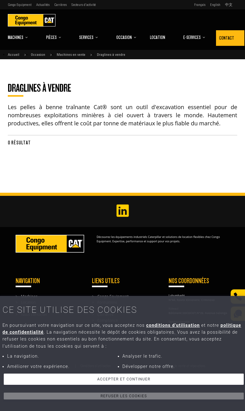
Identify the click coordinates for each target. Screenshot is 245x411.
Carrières (60, 5)
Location (157, 37)
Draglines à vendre (111, 54)
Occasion (126, 37)
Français (199, 5)
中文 (229, 5)
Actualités (43, 5)
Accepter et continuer (124, 379)
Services (88, 37)
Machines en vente (71, 54)
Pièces (53, 37)
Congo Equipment (19, 5)
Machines (18, 37)
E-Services (194, 37)
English (215, 5)
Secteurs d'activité (83, 5)
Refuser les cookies (123, 396)
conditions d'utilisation (173, 325)
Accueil (13, 54)
